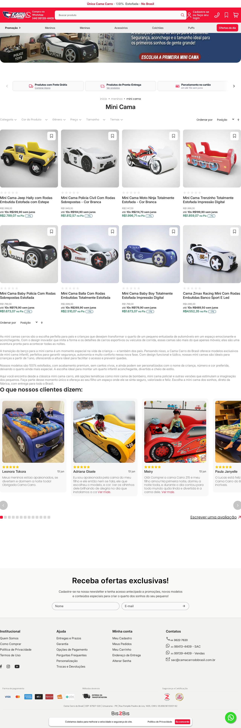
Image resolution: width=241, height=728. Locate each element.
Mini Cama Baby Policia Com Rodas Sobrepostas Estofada (28, 329)
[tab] (8, 153)
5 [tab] (17, 550)
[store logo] (13, 15)
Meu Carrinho (121, 683)
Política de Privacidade (15, 683)
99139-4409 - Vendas (188, 686)
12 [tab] (44, 550)
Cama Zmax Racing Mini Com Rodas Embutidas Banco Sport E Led (211, 329)
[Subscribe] (184, 639)
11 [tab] (41, 550)
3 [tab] (9, 550)
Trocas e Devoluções (70, 699)
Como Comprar (10, 677)
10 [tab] (37, 550)
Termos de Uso (10, 688)
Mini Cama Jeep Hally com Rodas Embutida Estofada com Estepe (26, 233)
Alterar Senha (121, 694)
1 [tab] (1, 550)
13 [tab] (48, 550)
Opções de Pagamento (72, 683)
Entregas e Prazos (68, 671)
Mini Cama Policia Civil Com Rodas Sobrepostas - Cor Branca (88, 233)
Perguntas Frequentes (71, 688)
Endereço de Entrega (126, 688)
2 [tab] (5, 550)
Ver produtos (113, 121)
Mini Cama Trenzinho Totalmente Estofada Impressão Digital (208, 233)
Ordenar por (205, 153)
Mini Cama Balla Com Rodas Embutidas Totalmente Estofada (85, 329)
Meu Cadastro (122, 671)
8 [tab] (29, 550)
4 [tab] (13, 550)
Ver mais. (104, 525)
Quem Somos (9, 671)
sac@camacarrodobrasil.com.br (193, 693)
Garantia (62, 677)
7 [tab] (25, 550)
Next (234, 119)
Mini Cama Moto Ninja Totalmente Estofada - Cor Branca (148, 233)
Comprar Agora (42, 121)
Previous (6, 119)
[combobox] (121, 15)
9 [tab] (33, 550)
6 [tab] (21, 550)
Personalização (67, 694)
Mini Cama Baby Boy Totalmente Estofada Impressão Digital (147, 329)
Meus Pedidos (122, 677)
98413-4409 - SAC (186, 679)
